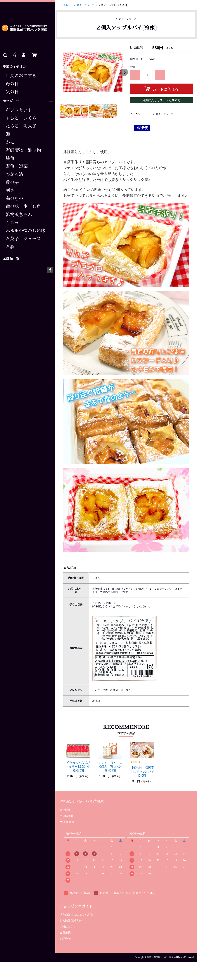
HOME (66, 5)
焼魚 (10, 158)
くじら (12, 222)
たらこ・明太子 (21, 126)
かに (10, 142)
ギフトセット (19, 110)
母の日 (12, 84)
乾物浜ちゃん (19, 214)
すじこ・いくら (21, 118)
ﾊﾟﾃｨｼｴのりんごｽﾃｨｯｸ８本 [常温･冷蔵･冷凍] (78, 766)
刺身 (10, 190)
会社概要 (65, 809)
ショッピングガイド (76, 906)
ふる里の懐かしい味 (25, 231)
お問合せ (65, 938)
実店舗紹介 (66, 815)
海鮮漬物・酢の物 (23, 150)
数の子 (12, 182)
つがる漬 (14, 174)
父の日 (12, 92)
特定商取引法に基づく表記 (76, 914)
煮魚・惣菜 (17, 166)
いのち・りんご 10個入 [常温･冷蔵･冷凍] (110, 766)
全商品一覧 (11, 258)
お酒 (10, 247)
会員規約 (65, 932)
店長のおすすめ (21, 76)
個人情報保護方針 (71, 920)
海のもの (14, 198)
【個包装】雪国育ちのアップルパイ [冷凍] (142, 771)
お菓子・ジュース (23, 239)
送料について (68, 926)
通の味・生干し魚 (23, 206)
